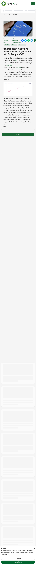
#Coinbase (22, 45)
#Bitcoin (13, 45)
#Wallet (7, 45)
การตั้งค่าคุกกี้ (18, 558)
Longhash (9, 65)
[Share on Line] (28, 40)
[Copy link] (35, 40)
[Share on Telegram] (32, 40)
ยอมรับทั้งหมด (18, 562)
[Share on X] (25, 40)
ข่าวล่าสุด (18, 134)
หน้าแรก (5, 14)
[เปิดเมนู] (33, 3)
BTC (16, 60)
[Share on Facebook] (22, 40)
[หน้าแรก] (9, 3)
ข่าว (9, 14)
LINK (8, 127)
